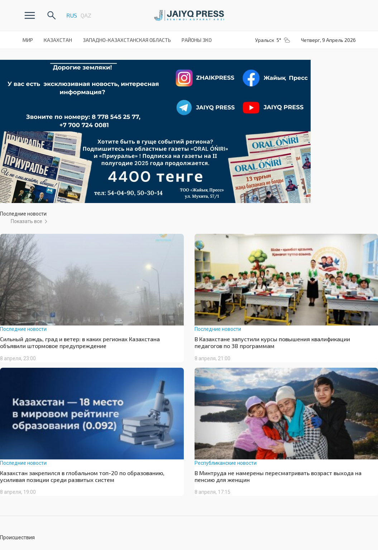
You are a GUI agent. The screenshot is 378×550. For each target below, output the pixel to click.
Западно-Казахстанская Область (127, 40)
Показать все (26, 221)
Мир (28, 40)
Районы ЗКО (197, 40)
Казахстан (58, 40)
